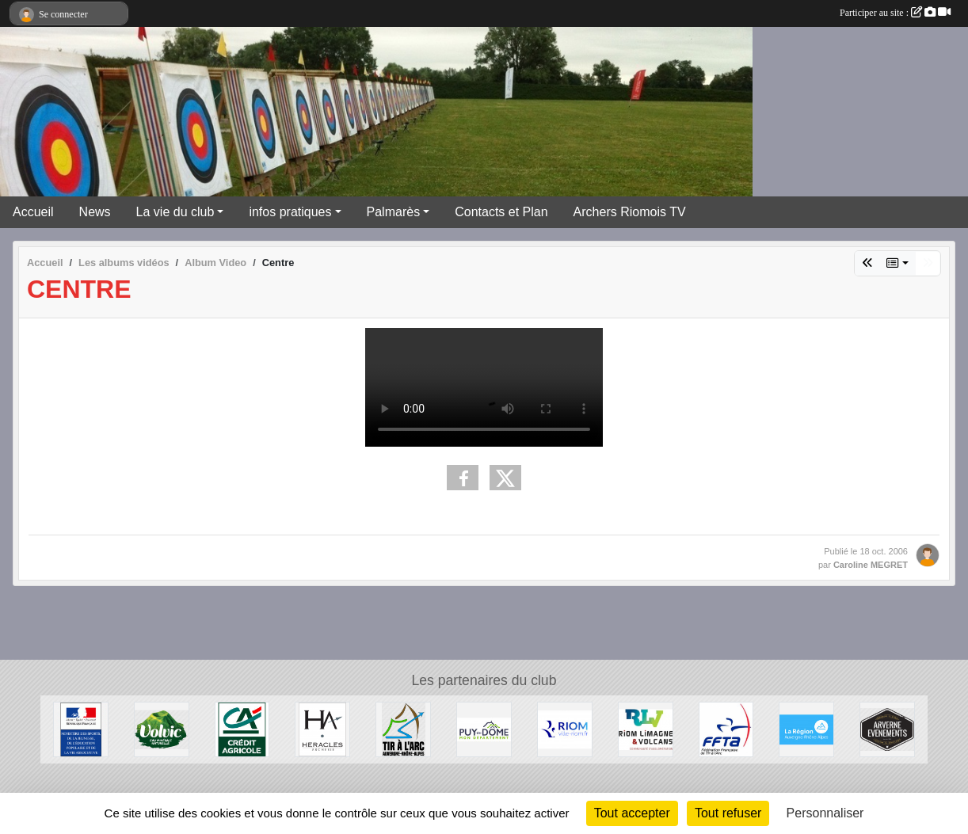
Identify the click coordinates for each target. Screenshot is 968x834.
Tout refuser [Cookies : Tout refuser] (728, 813)
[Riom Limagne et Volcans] (645, 728)
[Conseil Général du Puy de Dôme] (484, 728)
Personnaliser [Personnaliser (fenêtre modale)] (825, 813)
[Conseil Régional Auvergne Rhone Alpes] (806, 728)
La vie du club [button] (175, 212)
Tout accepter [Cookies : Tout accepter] (632, 813)
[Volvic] (161, 728)
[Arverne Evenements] (887, 728)
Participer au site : (895, 12)
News (95, 212)
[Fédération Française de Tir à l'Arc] (726, 728)
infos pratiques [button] (290, 212)
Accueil (33, 212)
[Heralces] (322, 728)
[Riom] (565, 728)
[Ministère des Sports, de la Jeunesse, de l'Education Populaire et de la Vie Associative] (81, 728)
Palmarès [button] (394, 212)
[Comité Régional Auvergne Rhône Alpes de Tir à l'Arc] (403, 728)
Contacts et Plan (501, 212)
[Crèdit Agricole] (242, 728)
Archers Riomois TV (630, 212)
